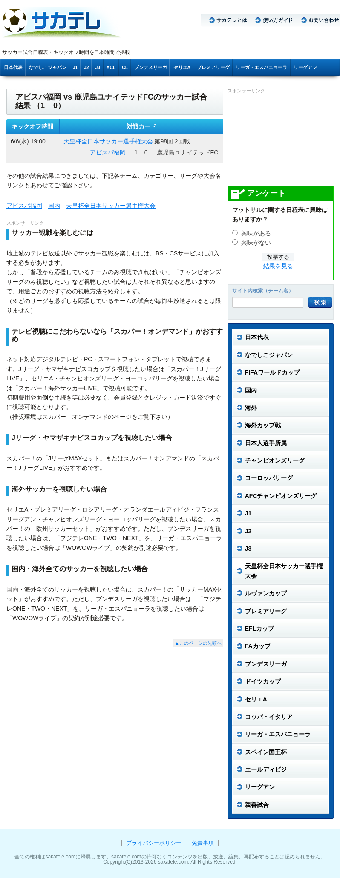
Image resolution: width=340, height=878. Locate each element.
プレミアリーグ (213, 67)
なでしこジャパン (47, 67)
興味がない (256, 243)
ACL (111, 67)
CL (125, 67)
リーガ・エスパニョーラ (261, 67)
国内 (54, 205)
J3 (97, 67)
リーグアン (305, 67)
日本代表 (13, 67)
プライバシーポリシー (154, 843)
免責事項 (203, 843)
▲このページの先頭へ (198, 643)
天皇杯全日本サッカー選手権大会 (108, 141)
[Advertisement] (279, 139)
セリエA (182, 67)
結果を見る (278, 266)
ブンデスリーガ (150, 67)
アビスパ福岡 (108, 152)
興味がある (256, 233)
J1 (75, 67)
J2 (86, 67)
